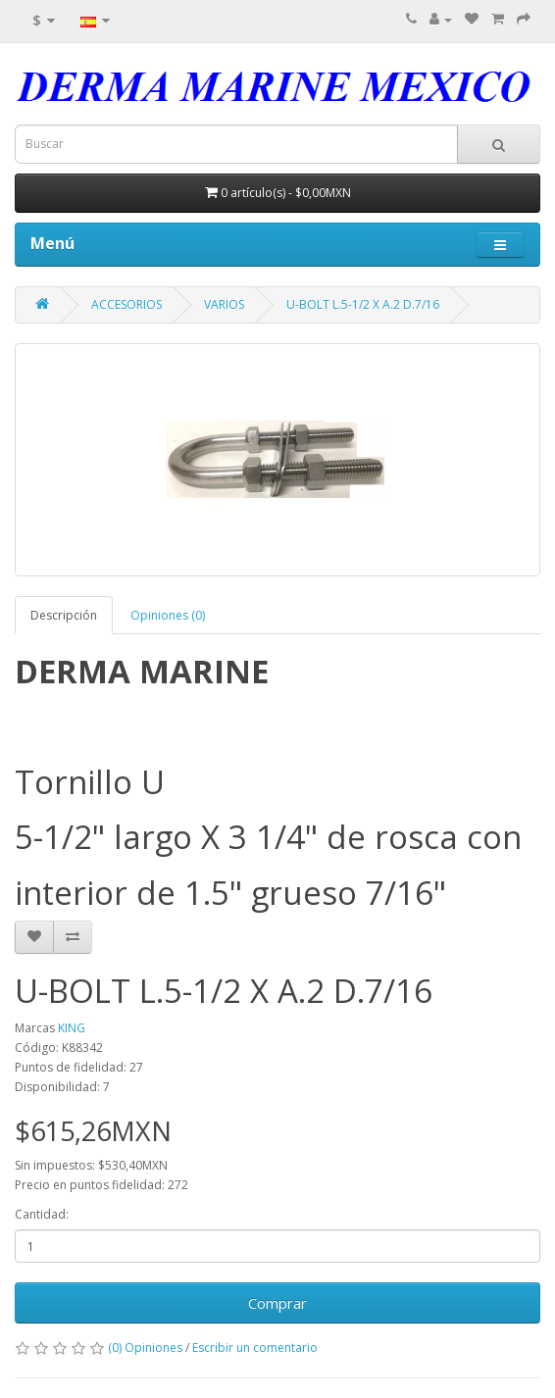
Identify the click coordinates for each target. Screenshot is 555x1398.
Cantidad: (42, 1214)
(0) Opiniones (145, 1347)
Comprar (277, 1303)
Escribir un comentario (255, 1347)
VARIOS (224, 304)
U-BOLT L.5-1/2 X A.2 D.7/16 (362, 304)
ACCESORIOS (126, 304)
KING (71, 1028)
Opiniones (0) (167, 615)
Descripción (63, 615)
